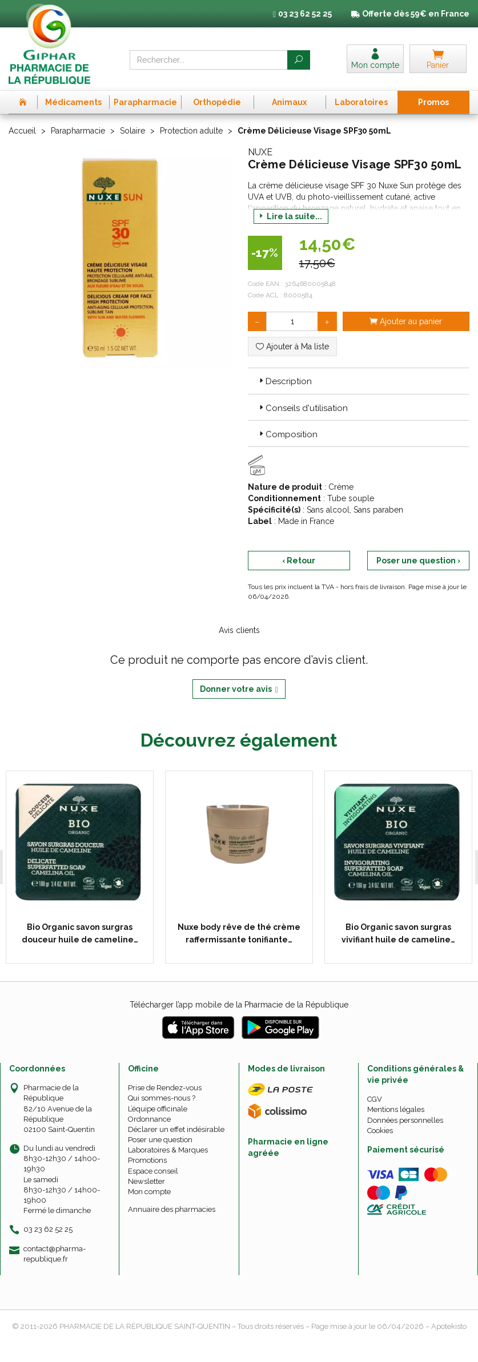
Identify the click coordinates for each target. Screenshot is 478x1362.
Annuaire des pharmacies (171, 1208)
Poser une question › (418, 560)
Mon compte (149, 1191)
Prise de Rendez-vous (165, 1087)
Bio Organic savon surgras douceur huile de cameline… (78, 933)
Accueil (22, 130)
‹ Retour (298, 560)
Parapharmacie (78, 130)
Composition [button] (287, 434)
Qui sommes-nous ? (161, 1098)
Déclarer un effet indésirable (176, 1129)
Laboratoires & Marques (168, 1150)
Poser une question (160, 1139)
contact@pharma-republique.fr (54, 1253)
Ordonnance (149, 1118)
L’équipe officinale (157, 1108)
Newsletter (146, 1180)
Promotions (147, 1160)
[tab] (358, 380)
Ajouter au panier (405, 321)
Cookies (380, 1130)
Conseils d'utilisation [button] (302, 408)
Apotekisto (449, 1325)
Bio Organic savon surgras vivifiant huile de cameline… (396, 933)
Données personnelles (405, 1119)
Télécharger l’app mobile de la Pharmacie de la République (239, 1004)
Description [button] (284, 381)
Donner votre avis (239, 689)
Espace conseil (153, 1170)
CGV (374, 1098)
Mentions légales (395, 1109)
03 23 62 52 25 (48, 1229)
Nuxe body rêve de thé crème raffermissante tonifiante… (237, 933)
